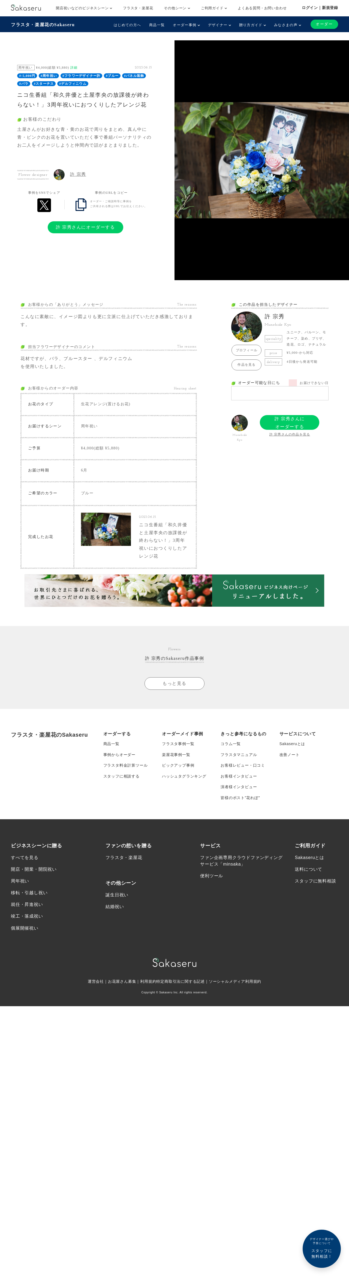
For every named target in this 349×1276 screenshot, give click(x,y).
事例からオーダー (119, 755)
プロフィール (246, 350)
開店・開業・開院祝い (34, 870)
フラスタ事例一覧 (178, 744)
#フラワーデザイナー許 (81, 76)
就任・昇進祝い (27, 905)
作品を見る (246, 365)
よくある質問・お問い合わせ (262, 8)
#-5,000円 (27, 76)
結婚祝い (115, 908)
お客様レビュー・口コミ (243, 766)
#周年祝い (49, 76)
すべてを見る (24, 859)
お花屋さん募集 (122, 983)
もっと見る (174, 684)
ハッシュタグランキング (184, 777)
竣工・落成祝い (27, 917)
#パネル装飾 (134, 76)
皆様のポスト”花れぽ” (240, 799)
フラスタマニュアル (239, 755)
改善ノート (289, 755)
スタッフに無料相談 (315, 882)
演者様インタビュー (239, 788)
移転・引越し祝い (29, 894)
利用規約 (148, 983)
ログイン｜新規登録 (320, 7)
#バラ (23, 84)
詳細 (73, 67)
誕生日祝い (117, 896)
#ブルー (112, 76)
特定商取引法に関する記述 (180, 983)
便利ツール (211, 877)
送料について (308, 870)
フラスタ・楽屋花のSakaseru (43, 24)
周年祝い (20, 882)
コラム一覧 (231, 744)
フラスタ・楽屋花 (138, 8)
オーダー (324, 24)
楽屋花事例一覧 (176, 755)
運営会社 (96, 983)
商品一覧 (157, 25)
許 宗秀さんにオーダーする (85, 227)
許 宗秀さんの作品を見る (289, 434)
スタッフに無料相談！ (322, 1248)
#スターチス (44, 84)
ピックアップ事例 (178, 766)
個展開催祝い (24, 929)
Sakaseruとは (292, 744)
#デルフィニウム (72, 84)
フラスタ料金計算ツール (125, 766)
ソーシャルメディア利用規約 (235, 983)
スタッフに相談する (121, 777)
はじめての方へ (127, 25)
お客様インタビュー (239, 777)
